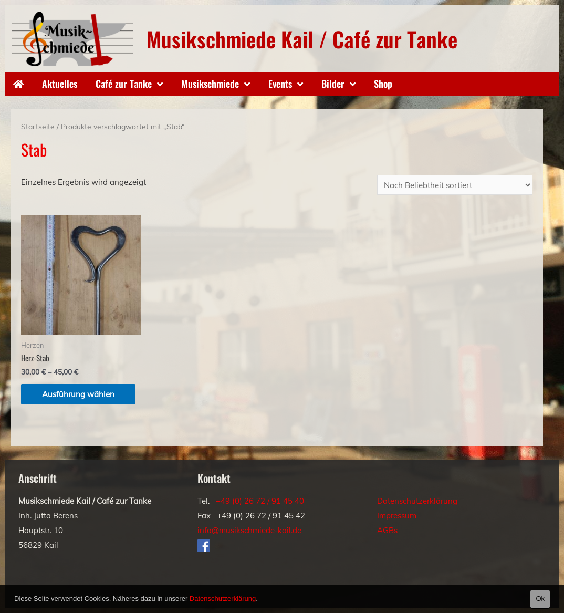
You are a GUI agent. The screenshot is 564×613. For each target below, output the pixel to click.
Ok (540, 598)
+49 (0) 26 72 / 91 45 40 (260, 501)
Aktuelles (59, 83)
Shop (383, 83)
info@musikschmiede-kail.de (249, 530)
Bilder (332, 83)
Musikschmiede (210, 83)
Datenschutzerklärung (417, 501)
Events (280, 83)
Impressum (396, 516)
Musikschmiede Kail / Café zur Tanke (302, 39)
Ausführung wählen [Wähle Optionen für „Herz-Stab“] (78, 394)
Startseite (38, 126)
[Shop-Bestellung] (454, 185)
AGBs (387, 530)
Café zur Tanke (124, 83)
